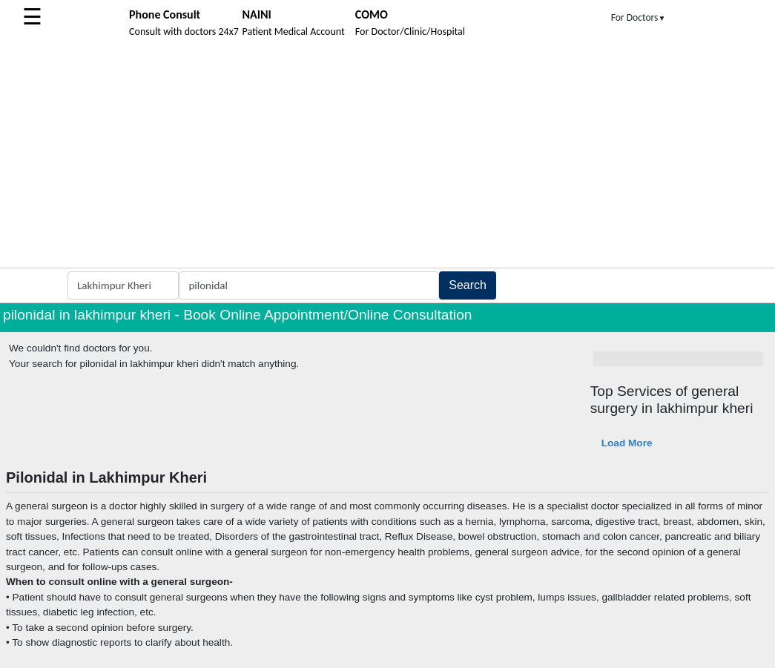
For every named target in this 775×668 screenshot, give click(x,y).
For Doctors (638, 17)
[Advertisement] (387, 156)
